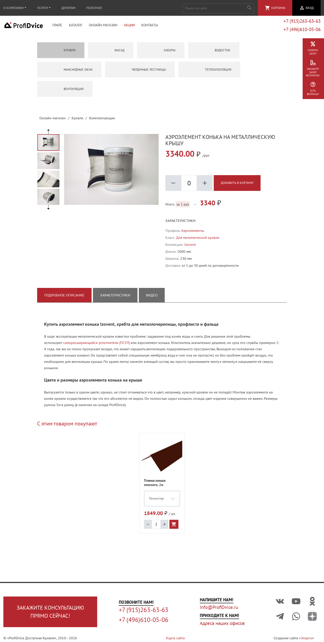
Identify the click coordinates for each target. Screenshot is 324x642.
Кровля (60, 51)
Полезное (94, 8)
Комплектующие (102, 119)
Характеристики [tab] (115, 296)
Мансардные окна (69, 71)
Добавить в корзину (237, 184)
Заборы (161, 51)
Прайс (57, 26)
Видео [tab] (152, 296)
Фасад (110, 51)
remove (173, 184)
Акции (129, 26)
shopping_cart (267, 8)
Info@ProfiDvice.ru (219, 607)
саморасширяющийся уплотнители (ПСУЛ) (96, 344)
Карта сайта (175, 638)
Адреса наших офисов (222, 623)
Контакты (149, 26)
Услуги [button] (42, 8)
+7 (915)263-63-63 (302, 21)
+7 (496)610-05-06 (302, 30)
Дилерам (68, 8)
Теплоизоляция (209, 71)
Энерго (306, 638)
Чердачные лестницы (140, 71)
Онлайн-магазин (103, 26)
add (204, 184)
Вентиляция (64, 90)
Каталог (75, 26)
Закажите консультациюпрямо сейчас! (50, 611)
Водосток (213, 51)
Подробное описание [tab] (64, 296)
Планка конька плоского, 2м (154, 484)
